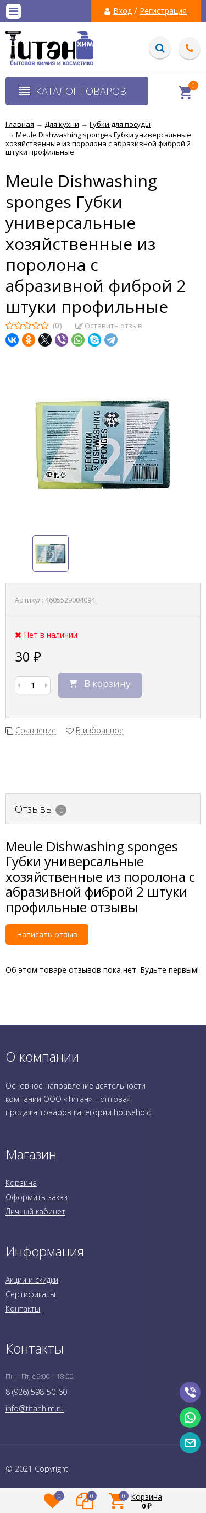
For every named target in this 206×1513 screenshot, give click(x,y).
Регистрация (163, 11)
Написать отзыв (46, 934)
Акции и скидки (31, 1280)
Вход (122, 11)
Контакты (22, 1308)
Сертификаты (30, 1294)
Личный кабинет (35, 1211)
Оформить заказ (36, 1197)
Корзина (21, 1183)
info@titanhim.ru (34, 1408)
